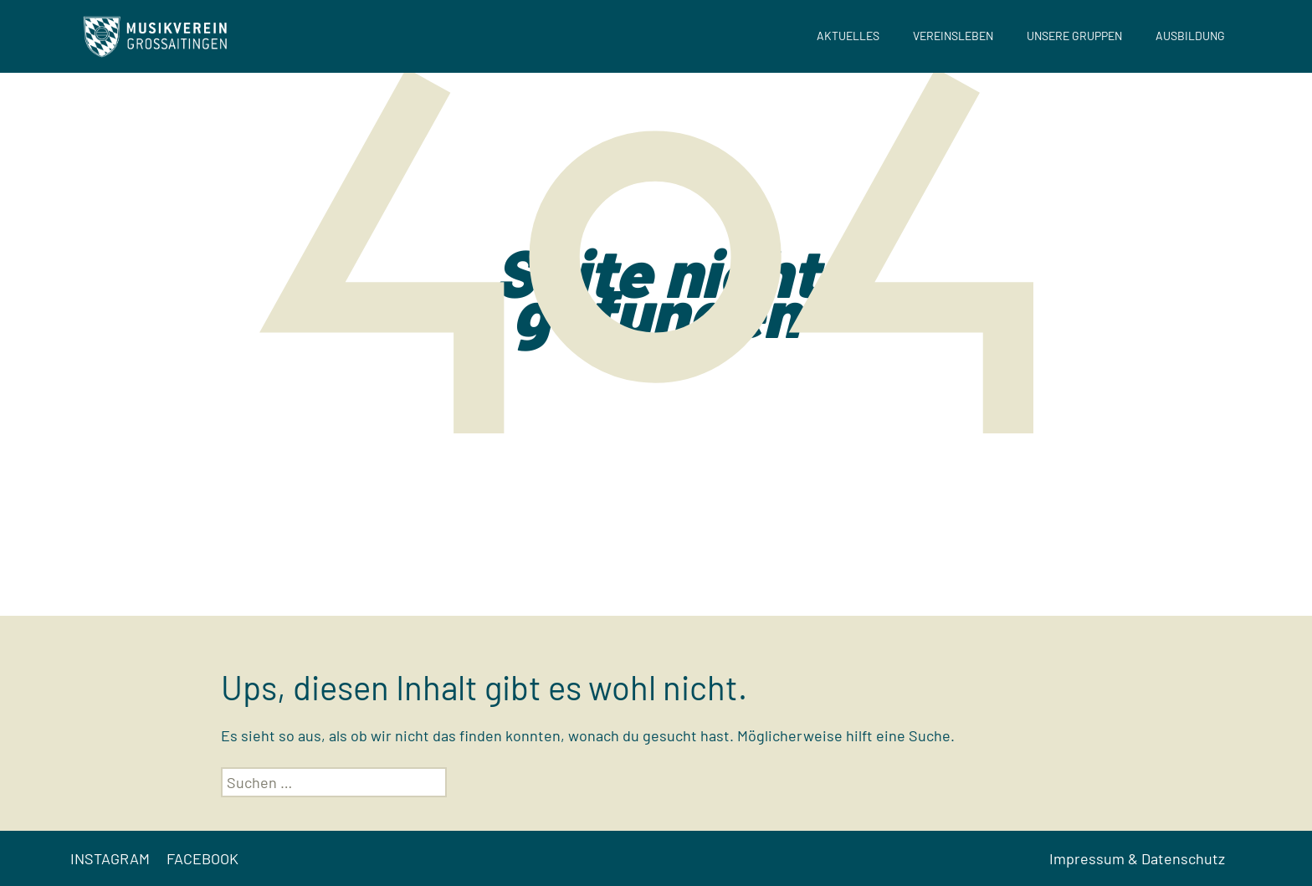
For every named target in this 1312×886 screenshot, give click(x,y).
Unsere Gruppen (1074, 35)
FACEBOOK (202, 858)
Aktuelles (848, 35)
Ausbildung (1190, 35)
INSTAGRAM (110, 858)
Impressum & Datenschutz (1137, 858)
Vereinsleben (953, 35)
